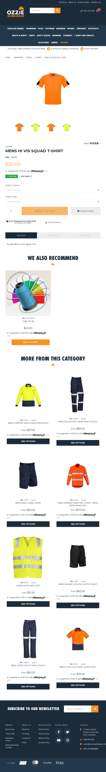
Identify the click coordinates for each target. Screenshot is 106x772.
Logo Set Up (28, 321)
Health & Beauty (19, 36)
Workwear (31, 29)
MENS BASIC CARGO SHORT (28, 503)
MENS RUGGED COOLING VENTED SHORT (78, 584)
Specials (64, 43)
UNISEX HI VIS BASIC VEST (28, 585)
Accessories (43, 43)
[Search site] (57, 10)
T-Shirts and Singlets (84, 36)
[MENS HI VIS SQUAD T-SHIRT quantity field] (12, 211)
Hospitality (93, 29)
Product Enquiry (85, 211)
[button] (53, 222)
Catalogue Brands (15, 29)
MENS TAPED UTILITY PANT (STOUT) (28, 665)
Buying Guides (83, 2)
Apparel (71, 29)
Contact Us (96, 2)
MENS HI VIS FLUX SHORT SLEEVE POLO (77, 667)
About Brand (85, 235)
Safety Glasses (44, 36)
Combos (54, 43)
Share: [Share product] (91, 143)
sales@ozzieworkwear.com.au (92, 744)
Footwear (49, 29)
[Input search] (42, 10)
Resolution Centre (9, 739)
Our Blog (63, 2)
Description (21, 235)
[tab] (21, 235)
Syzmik (8, 146)
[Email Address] (78, 708)
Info (46, 171)
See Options (28, 441)
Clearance (67, 36)
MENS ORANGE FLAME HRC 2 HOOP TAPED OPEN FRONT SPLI (78, 504)
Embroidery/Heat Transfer (12, 746)
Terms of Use (44, 729)
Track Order (10, 734)
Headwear (60, 29)
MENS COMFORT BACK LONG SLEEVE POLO (28, 423)
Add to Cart (30, 342)
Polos (40, 29)
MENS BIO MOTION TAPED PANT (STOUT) (77, 421)
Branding (56, 36)
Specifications (53, 235)
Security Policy (44, 742)
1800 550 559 (87, 11)
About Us (72, 2)
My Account (9, 729)
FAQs (24, 742)
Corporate (81, 29)
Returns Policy (44, 738)
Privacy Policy (44, 734)
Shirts (32, 36)
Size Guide (26, 176)
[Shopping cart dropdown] (98, 11)
